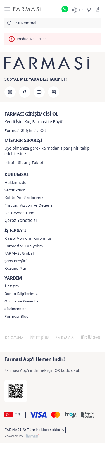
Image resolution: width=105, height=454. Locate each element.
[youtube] (39, 92)
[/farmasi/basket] (89, 9)
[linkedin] (53, 92)
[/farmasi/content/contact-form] (11, 286)
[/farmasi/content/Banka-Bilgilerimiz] (21, 294)
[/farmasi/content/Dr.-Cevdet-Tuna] (19, 213)
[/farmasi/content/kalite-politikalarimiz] (23, 198)
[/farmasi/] (27, 9)
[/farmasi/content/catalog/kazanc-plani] (16, 268)
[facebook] (24, 92)
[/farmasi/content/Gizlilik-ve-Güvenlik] (21, 301)
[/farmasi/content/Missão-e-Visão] (29, 205)
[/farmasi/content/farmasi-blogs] (16, 316)
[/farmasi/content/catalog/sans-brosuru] (16, 261)
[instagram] (10, 92)
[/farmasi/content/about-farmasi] (23, 246)
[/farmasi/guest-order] (23, 162)
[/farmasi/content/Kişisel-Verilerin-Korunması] (28, 238)
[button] (14, 414)
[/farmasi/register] (25, 130)
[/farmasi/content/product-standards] (14, 190)
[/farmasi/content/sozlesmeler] (15, 309)
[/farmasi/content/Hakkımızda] (15, 182)
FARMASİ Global (19, 253)
